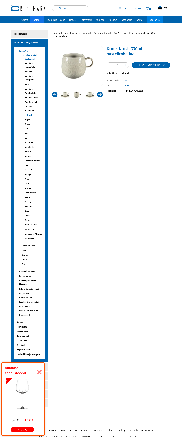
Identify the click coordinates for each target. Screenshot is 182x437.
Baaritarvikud (23, 336)
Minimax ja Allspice (33, 234)
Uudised (100, 20)
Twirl (27, 184)
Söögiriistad (22, 327)
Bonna (24, 250)
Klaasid (20, 322)
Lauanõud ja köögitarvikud (65, 33)
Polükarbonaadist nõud (29, 289)
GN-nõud (21, 345)
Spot (27, 133)
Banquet (28, 71)
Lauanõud (86, 33)
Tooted (35, 20)
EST (162, 8)
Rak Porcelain (120, 33)
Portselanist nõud (102, 33)
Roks (27, 211)
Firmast (72, 20)
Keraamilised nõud (27, 271)
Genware (26, 255)
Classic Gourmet (32, 170)
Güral (24, 259)
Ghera (27, 124)
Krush (132, 33)
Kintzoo (28, 188)
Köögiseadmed (20, 34)
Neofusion (29, 142)
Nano (27, 84)
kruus (127, 86)
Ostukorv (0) (155, 20)
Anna (27, 179)
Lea (26, 165)
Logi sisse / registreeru (130, 8)
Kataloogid (126, 20)
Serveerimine (22, 331)
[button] (54, 94)
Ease (27, 138)
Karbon (28, 156)
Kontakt (140, 20)
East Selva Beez (31, 97)
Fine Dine (29, 206)
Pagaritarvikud (23, 350)
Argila (27, 120)
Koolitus (113, 20)
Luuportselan (25, 276)
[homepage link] (28, 8)
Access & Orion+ (31, 225)
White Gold (29, 238)
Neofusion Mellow (32, 161)
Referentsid (86, 20)
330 (126, 80)
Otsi (84, 8)
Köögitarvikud (23, 341)
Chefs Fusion (30, 193)
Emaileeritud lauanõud (29, 302)
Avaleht (24, 20)
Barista (28, 152)
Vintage (28, 174)
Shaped (28, 197)
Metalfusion (30, 147)
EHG (24, 264)
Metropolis (29, 229)
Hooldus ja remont (55, 20)
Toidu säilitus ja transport (28, 354)
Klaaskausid (24, 315)
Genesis (28, 220)
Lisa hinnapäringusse (152, 65)
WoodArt (28, 202)
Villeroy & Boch (28, 246)
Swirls (27, 216)
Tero (26, 129)
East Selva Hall (31, 102)
